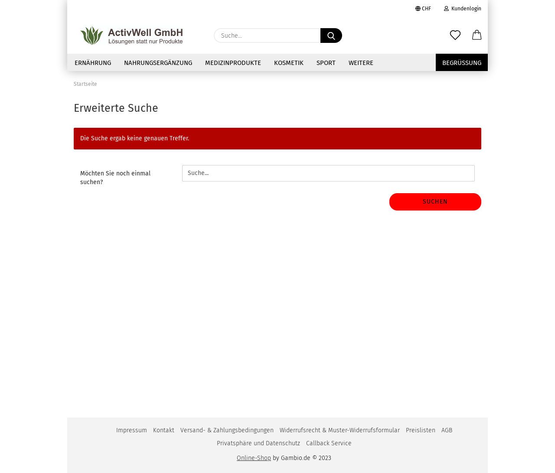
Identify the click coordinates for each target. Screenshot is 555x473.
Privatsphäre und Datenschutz (258, 443)
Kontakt (163, 430)
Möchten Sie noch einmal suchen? (115, 178)
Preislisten (420, 430)
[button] (477, 35)
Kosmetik (289, 63)
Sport (326, 63)
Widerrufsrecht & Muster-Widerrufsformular (340, 430)
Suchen (435, 201)
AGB (446, 430)
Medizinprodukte (233, 63)
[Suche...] (331, 35)
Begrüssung (461, 63)
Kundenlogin (462, 9)
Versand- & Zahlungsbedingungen (227, 430)
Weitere (361, 63)
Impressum (131, 430)
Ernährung (93, 63)
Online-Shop (254, 458)
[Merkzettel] (455, 35)
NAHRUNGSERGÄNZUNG (158, 63)
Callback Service (329, 443)
